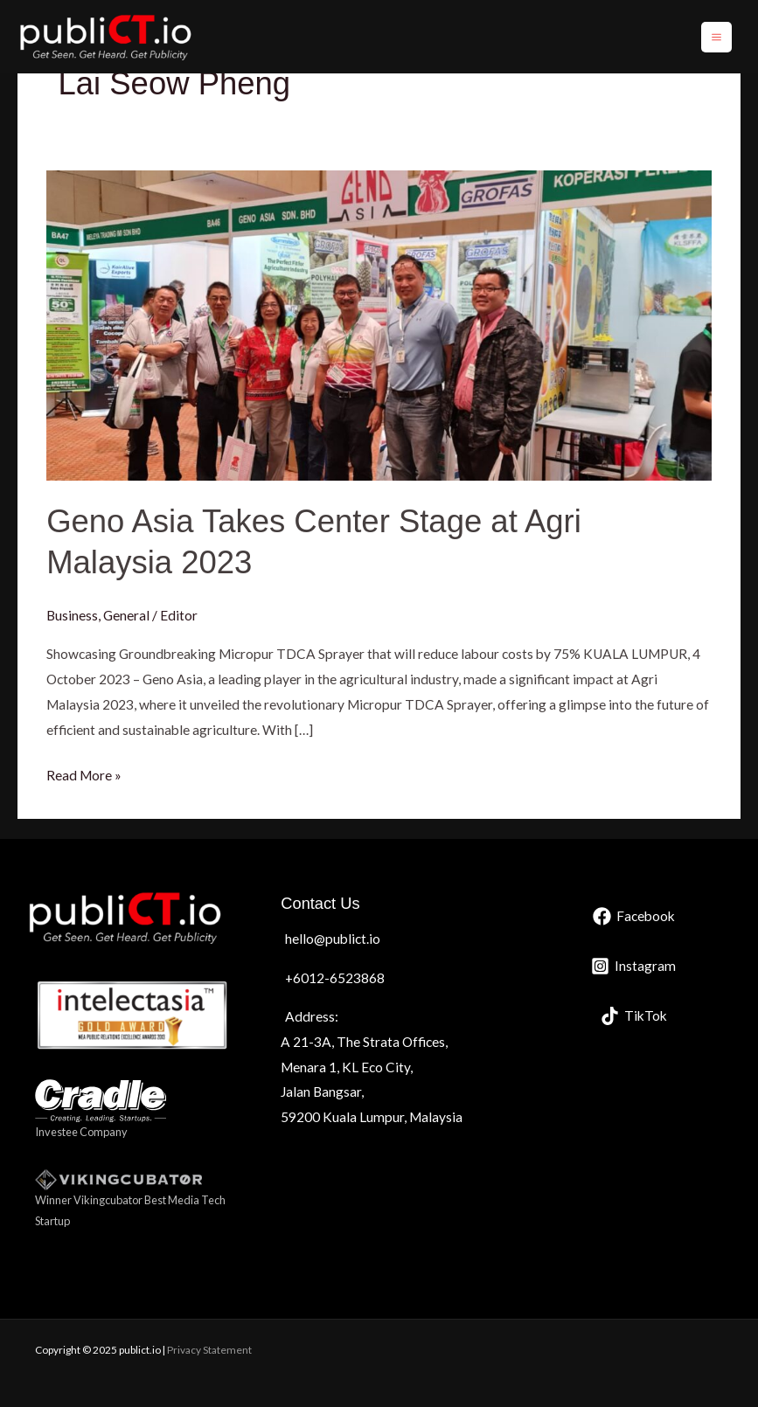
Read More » (84, 773)
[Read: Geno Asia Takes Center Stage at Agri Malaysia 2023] (379, 323)
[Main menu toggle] (716, 37)
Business (72, 615)
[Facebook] (634, 916)
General (126, 615)
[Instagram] (633, 966)
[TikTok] (634, 1016)
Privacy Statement (209, 1349)
